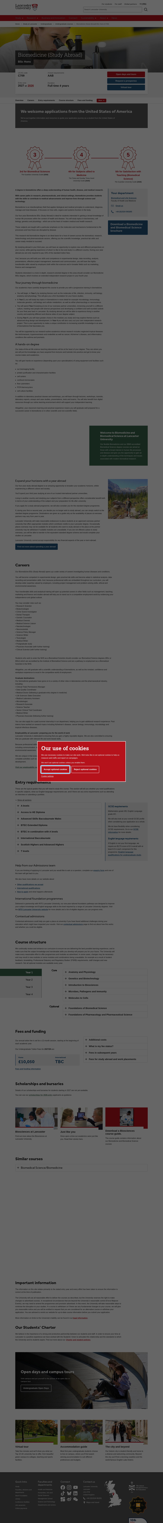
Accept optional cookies (55, 769)
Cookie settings (47, 776)
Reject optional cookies (85, 769)
